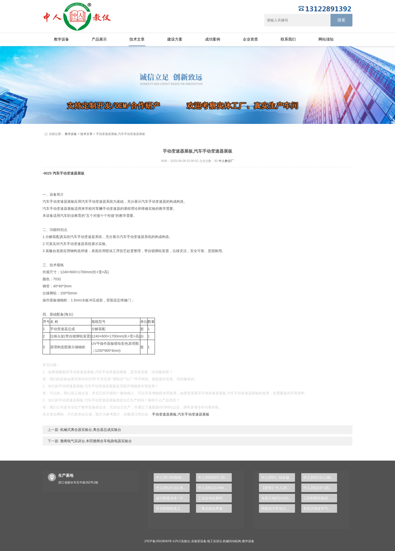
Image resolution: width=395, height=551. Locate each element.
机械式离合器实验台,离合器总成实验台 (90, 430)
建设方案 (174, 39)
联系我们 (288, 39)
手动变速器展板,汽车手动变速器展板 (180, 414)
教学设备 (61, 39)
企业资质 (250, 39)
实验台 (51, 251)
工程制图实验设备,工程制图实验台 (320, 498)
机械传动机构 (232, 541)
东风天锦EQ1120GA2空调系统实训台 (278, 498)
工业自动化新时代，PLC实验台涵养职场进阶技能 (215, 498)
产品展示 (99, 39)
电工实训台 (214, 541)
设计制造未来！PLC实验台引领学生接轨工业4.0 (173, 498)
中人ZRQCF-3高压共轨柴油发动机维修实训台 (320, 488)
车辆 (99, 208)
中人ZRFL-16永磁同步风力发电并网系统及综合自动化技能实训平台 (278, 477)
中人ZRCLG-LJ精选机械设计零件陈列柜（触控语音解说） (320, 477)
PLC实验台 (182, 541)
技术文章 (137, 39)
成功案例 (212, 39)
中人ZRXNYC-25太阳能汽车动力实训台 (215, 477)
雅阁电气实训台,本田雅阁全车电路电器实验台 (95, 441)
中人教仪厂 (226, 161)
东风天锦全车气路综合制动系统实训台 (320, 508)
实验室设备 (198, 541)
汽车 (56, 173)
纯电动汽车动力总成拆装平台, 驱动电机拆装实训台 (278, 508)
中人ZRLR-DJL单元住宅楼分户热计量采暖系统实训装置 (173, 488)
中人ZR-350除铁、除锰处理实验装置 (173, 477)
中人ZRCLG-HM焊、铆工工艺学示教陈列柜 (215, 488)
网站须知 (326, 39)
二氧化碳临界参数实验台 (215, 508)
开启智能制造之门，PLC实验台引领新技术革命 (173, 508)
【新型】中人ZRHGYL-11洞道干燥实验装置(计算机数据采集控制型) (278, 488)
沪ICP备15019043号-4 (159, 541)
